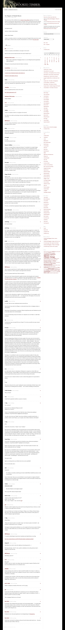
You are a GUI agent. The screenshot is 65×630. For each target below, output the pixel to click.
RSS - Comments (46, 44)
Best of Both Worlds (47, 142)
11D (44, 133)
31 (40, 495)
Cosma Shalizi (46, 145)
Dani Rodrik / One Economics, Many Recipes (51, 74)
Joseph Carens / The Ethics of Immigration (51, 80)
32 (40, 504)
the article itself (36, 39)
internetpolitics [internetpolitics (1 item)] (54, 262)
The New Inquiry (46, 187)
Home (6, 9)
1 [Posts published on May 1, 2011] (58, 56)
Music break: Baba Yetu (52, 17)
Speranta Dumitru (47, 121)
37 (40, 559)
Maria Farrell (46, 115)
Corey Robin (46, 200)
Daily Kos (45, 147)
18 (40, 241)
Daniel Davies (46, 202)
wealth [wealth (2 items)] (48, 272)
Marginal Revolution (47, 168)
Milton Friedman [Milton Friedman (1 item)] (53, 266)
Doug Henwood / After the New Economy (51, 76)
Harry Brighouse (46, 103)
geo (5, 48)
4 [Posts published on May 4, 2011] (49, 57)
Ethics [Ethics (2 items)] (55, 258)
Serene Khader (46, 120)
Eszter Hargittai (46, 99)
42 (40, 611)
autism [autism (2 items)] (53, 251)
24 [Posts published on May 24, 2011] (47, 61)
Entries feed (46, 229)
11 (40, 137)
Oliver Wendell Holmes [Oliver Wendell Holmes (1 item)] (54, 267)
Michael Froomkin (47, 171)
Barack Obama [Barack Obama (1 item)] (57, 251)
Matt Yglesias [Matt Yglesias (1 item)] (48, 266)
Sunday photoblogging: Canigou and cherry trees (52, 241)
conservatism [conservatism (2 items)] (46, 258)
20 (40, 301)
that (21, 500)
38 (40, 568)
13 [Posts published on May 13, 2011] (54, 58)
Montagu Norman (47, 212)
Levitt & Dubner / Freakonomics (49, 82)
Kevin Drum (46, 161)
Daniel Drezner (46, 151)
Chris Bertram (46, 96)
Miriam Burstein (46, 173)
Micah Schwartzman (47, 209)
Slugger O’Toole (46, 178)
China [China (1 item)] (54, 255)
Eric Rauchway (46, 204)
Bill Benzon (7, 120)
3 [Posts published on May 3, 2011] (47, 57)
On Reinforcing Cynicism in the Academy (53, 21)
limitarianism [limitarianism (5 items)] (48, 265)
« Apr (45, 64)
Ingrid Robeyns (46, 106)
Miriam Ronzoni (46, 116)
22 (40, 327)
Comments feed (46, 231)
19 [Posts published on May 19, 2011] (51, 60)
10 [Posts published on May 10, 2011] (47, 58)
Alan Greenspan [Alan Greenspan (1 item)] (49, 251)
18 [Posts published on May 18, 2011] (49, 60)
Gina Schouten (46, 101)
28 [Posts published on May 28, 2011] (56, 61)
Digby (45, 152)
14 (40, 174)
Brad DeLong (46, 144)
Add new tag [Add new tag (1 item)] (45, 251)
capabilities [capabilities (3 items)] (47, 254)
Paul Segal (45, 118)
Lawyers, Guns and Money (48, 164)
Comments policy (12, 9)
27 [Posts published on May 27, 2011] (54, 61)
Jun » (48, 64)
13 (40, 162)
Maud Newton (46, 169)
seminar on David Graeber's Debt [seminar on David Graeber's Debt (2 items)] (53, 270)
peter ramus (7, 583)
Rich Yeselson (46, 216)
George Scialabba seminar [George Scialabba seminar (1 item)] (49, 259)
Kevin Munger (46, 111)
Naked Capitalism (47, 175)
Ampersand (46, 137)
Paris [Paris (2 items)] (59, 267)
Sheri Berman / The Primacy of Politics (50, 84)
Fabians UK (46, 156)
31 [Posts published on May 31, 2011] (47, 63)
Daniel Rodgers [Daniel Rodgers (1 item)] (51, 258)
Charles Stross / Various (48, 69)
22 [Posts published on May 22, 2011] (58, 60)
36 (40, 553)
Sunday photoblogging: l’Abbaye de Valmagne (51, 244)
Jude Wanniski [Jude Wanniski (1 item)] (48, 263)
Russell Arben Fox (47, 176)
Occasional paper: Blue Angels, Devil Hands (51, 242)
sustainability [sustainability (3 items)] (47, 271)
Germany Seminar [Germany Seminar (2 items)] (47, 261)
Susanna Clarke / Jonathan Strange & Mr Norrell (52, 85)
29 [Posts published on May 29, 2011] (58, 61)
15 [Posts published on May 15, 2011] (58, 58)
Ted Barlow (46, 219)
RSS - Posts (46, 42)
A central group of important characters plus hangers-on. (15, 72)
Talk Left (45, 185)
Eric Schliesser (46, 97)
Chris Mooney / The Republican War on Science (52, 72)
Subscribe (57, 9)
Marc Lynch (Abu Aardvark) (48, 166)
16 (40, 221)
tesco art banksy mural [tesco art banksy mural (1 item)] (54, 271)
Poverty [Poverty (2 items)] (56, 268)
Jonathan (7, 87)
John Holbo (46, 108)
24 (40, 390)
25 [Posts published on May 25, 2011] (49, 61)
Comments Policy (47, 128)
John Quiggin (46, 109)
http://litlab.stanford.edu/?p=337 (10, 92)
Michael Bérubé (46, 211)
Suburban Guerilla (47, 183)
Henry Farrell (46, 104)
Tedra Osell (46, 221)
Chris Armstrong (46, 94)
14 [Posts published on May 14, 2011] (56, 58)
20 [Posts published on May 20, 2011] (54, 60)
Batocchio (45, 17)
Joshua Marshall (46, 157)
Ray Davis (7, 601)
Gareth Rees (7, 68)
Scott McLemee (46, 217)
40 (40, 589)
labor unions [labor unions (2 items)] (53, 263)
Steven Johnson (46, 181)
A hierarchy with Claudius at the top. (11, 75)
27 (40, 421)
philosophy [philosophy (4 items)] (51, 269)
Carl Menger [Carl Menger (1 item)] (51, 255)
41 (40, 601)
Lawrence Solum (46, 163)
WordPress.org (46, 233)
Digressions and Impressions (48, 154)
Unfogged (45, 190)
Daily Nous (46, 149)
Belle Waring (46, 92)
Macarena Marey (46, 113)
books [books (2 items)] (49, 252)
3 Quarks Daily (46, 135)
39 (40, 583)
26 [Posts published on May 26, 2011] (51, 61)
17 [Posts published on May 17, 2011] (47, 60)
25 (40, 396)
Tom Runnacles (46, 223)
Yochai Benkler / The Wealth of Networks (51, 87)
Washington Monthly (47, 192)
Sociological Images (47, 180)
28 (40, 439)
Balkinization (46, 140)
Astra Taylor (46, 197)
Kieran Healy (46, 207)
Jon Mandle (46, 205)
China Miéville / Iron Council (49, 71)
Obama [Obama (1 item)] (50, 267)
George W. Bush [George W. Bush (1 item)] (55, 259)
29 (40, 467)
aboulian (7, 568)
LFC (6, 102)
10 (40, 128)
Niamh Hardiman (47, 214)
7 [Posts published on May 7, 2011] (56, 57)
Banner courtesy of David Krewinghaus (50, 127)
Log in (45, 228)
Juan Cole (45, 159)
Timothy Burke (46, 188)
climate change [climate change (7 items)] (49, 257)
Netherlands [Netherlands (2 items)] (46, 267)
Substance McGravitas (10, 57)
